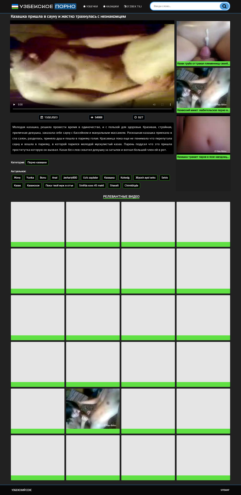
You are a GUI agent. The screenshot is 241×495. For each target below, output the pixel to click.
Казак (17, 185)
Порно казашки (37, 162)
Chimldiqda (131, 185)
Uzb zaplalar (90, 177)
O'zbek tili (133, 6)
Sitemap (225, 490)
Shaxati (114, 185)
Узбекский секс (22, 490)
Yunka (30, 177)
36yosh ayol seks (145, 177)
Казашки (111, 6)
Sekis (165, 177)
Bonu (43, 177)
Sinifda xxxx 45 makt (91, 185)
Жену (17, 177)
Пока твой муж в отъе (59, 185)
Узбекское (43, 6)
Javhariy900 (70, 177)
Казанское (33, 185)
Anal (54, 177)
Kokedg (124, 177)
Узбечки (90, 6)
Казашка (109, 177)
